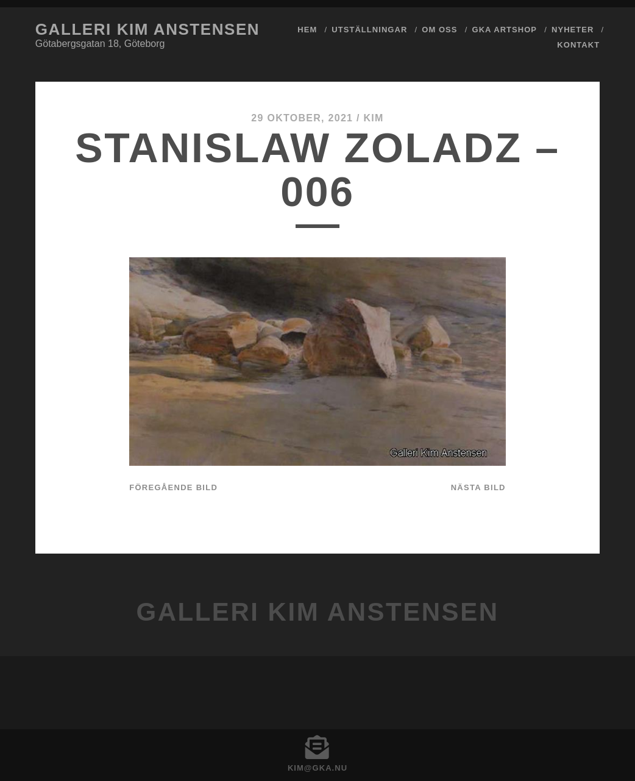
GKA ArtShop (504, 29)
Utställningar (369, 29)
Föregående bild (173, 487)
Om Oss (439, 29)
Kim (373, 118)
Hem (307, 29)
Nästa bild (478, 487)
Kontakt (578, 44)
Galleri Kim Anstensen (147, 29)
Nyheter (573, 29)
